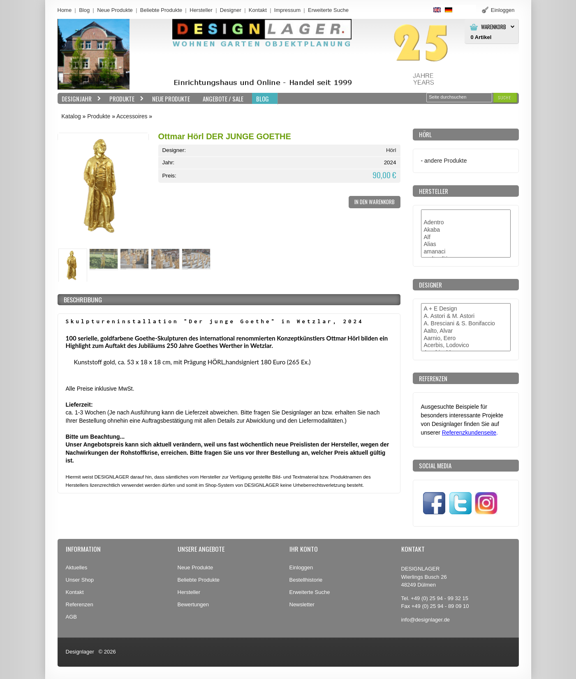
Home (65, 10)
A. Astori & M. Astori (466, 316)
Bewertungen (193, 604)
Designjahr (79, 99)
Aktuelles (77, 567)
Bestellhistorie (306, 580)
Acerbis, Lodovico (466, 345)
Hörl (391, 150)
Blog (84, 10)
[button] (504, 97)
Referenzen (79, 604)
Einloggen (301, 567)
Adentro (466, 222)
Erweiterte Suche (309, 592)
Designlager (80, 652)
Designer (230, 10)
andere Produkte (445, 160)
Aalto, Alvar (466, 331)
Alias (466, 244)
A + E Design (466, 309)
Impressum (287, 10)
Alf (466, 237)
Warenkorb (493, 27)
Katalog (71, 116)
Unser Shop (80, 580)
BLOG (262, 98)
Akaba (466, 230)
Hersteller (201, 10)
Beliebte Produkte (161, 10)
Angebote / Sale (223, 98)
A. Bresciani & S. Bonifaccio (466, 323)
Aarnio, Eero (466, 338)
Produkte (124, 99)
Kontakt (258, 10)
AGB (71, 617)
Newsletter (302, 604)
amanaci (466, 251)
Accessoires (131, 116)
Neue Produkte (115, 10)
